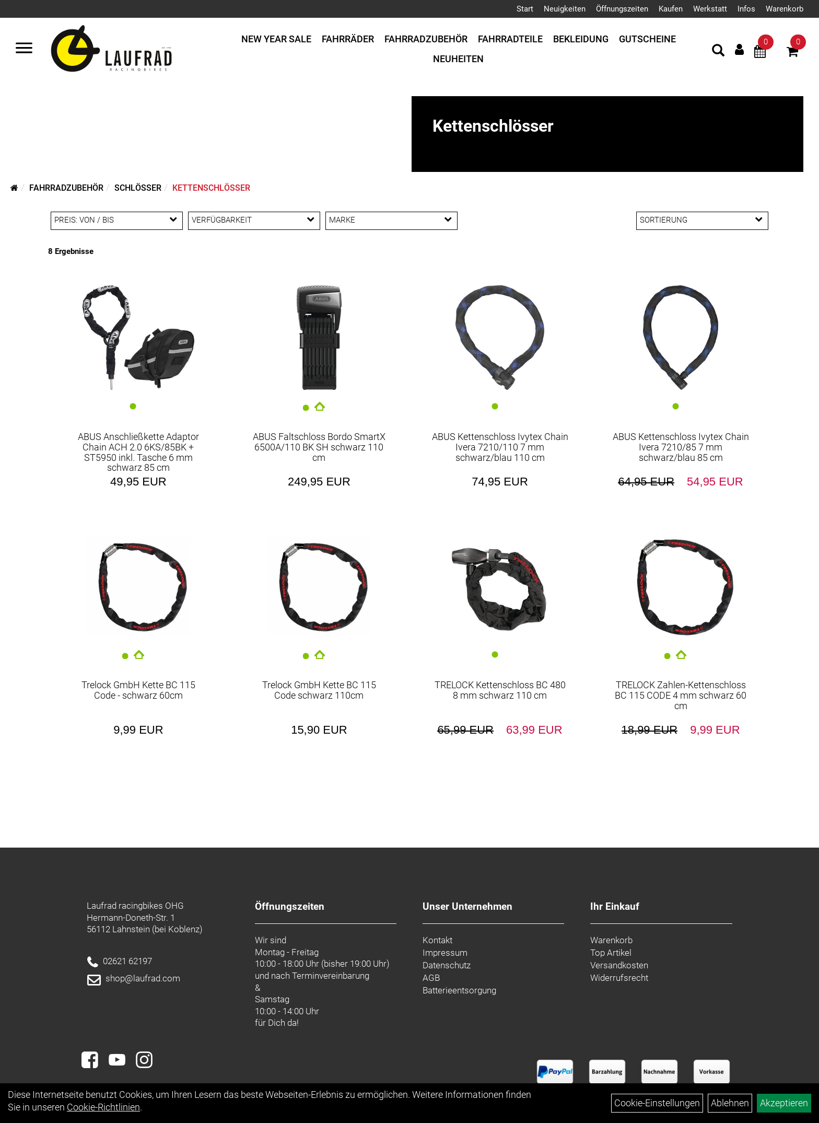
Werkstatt (710, 9)
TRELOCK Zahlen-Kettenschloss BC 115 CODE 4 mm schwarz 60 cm (680, 695)
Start (525, 9)
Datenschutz (447, 965)
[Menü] (24, 49)
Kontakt (437, 940)
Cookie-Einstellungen (657, 1102)
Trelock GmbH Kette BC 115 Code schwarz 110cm (319, 690)
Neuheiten (458, 58)
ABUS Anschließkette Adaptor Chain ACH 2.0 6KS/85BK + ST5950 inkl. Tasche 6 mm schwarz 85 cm (138, 452)
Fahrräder (348, 38)
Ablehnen (730, 1102)
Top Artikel (610, 952)
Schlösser (137, 188)
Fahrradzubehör (425, 38)
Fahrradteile (510, 38)
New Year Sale (276, 38)
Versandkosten (619, 965)
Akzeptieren (784, 1102)
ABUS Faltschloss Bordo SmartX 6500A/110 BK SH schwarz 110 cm (319, 447)
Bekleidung (581, 38)
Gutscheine (647, 38)
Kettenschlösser (211, 188)
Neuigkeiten (565, 9)
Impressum (445, 952)
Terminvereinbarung (330, 975)
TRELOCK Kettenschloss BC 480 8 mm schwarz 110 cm (500, 690)
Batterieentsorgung (459, 990)
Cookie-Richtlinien (103, 1107)
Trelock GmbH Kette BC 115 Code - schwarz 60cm (138, 690)
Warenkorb (784, 9)
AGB (431, 978)
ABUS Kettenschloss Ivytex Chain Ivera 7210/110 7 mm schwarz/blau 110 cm (500, 447)
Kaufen (671, 9)
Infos (746, 9)
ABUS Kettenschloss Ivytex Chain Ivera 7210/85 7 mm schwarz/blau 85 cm (681, 447)
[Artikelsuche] (718, 51)
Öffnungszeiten (622, 9)
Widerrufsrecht (619, 978)
